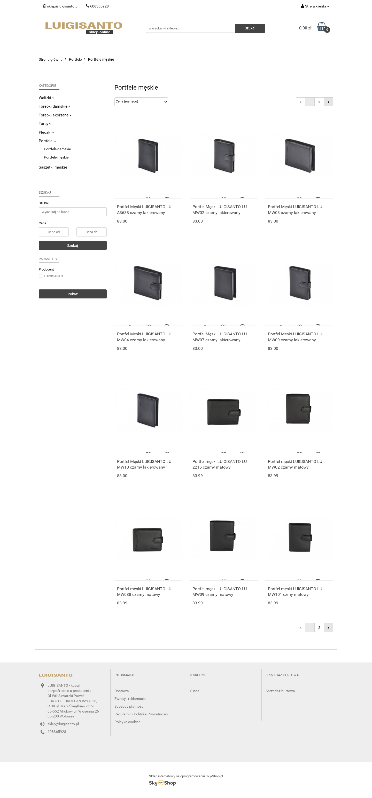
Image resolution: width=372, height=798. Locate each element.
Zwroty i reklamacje (129, 699)
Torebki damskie (55, 106)
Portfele (47, 141)
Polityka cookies (127, 722)
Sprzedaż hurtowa (280, 691)
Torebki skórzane (55, 115)
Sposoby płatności (129, 706)
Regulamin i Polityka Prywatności (141, 714)
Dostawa (121, 691)
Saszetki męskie (53, 167)
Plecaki (47, 132)
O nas (194, 691)
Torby (45, 123)
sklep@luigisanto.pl (63, 724)
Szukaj (72, 245)
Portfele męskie (56, 157)
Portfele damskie (57, 149)
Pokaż (73, 294)
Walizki (46, 98)
